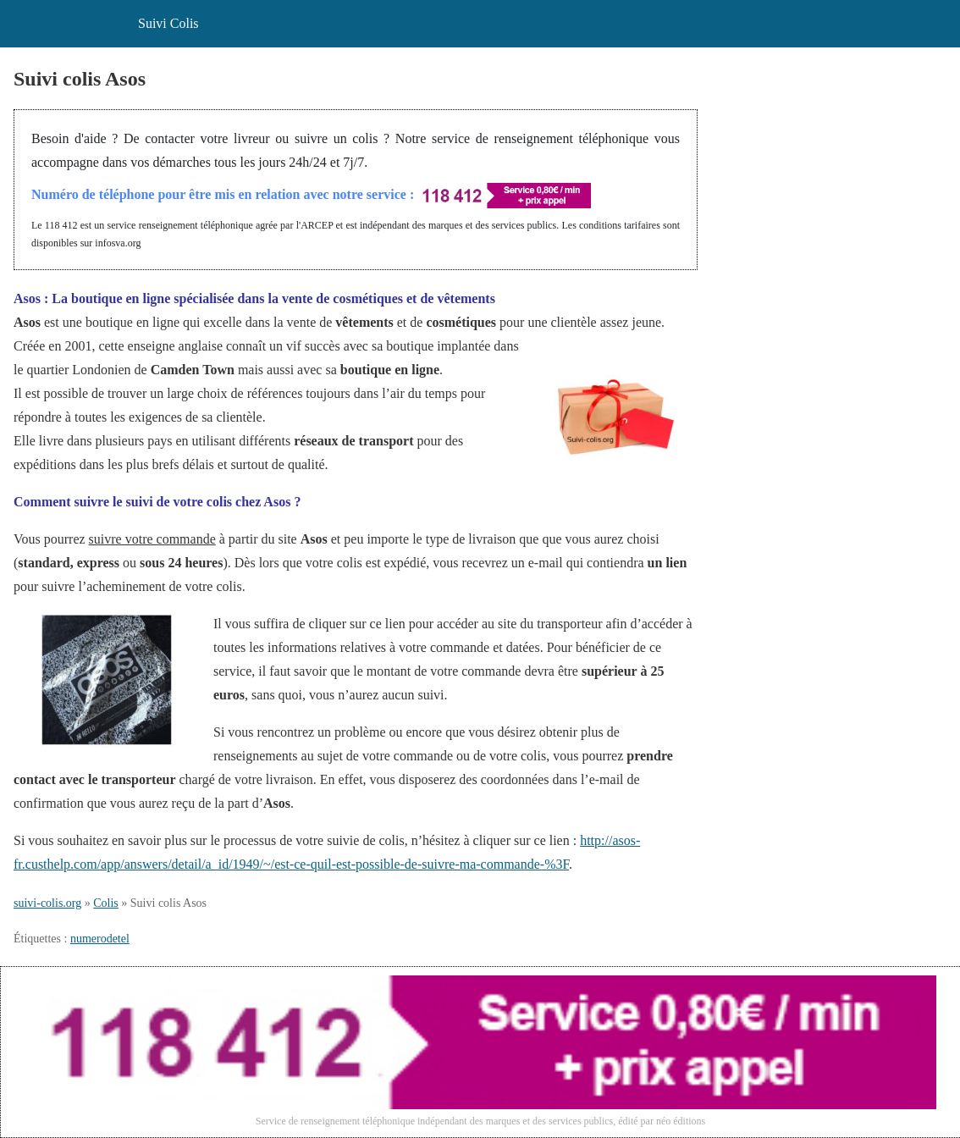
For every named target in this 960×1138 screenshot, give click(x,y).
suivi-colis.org (47, 903)
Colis (106, 903)
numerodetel (100, 938)
